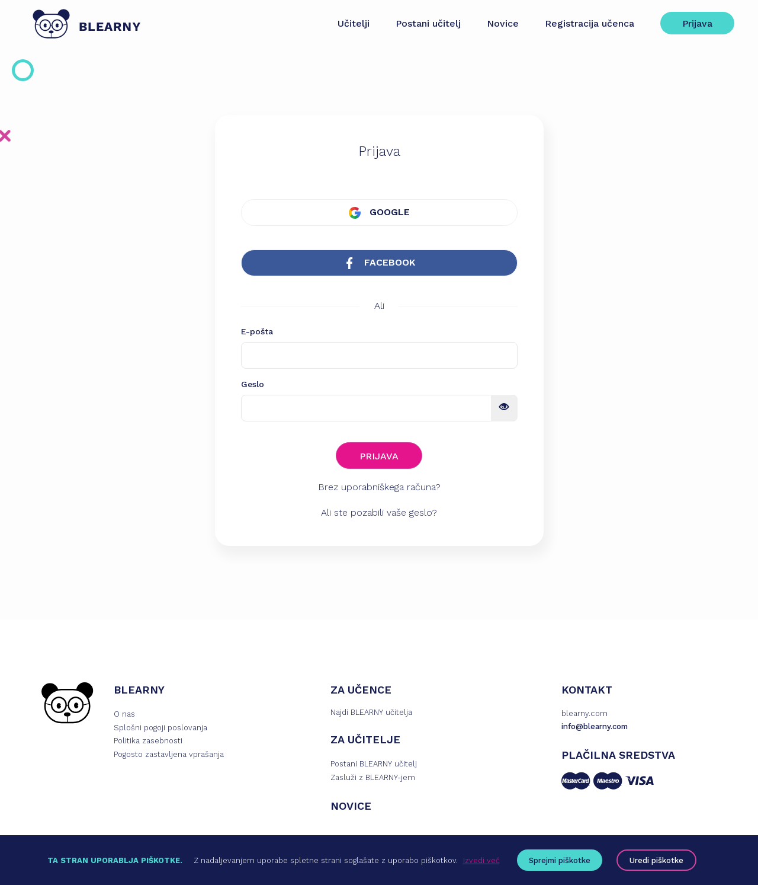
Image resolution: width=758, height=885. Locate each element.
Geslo (252, 384)
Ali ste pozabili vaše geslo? (379, 512)
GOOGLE (379, 212)
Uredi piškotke (656, 860)
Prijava (697, 23)
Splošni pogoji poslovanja (160, 727)
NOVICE (350, 806)
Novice (503, 23)
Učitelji (354, 23)
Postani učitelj (428, 23)
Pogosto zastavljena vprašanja (169, 754)
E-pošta (257, 331)
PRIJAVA (379, 456)
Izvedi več (481, 860)
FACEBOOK (379, 263)
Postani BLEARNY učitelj (373, 763)
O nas (124, 714)
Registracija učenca (589, 23)
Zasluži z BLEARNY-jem (372, 777)
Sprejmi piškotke (559, 860)
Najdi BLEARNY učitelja (371, 712)
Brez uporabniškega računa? (379, 487)
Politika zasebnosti (148, 740)
